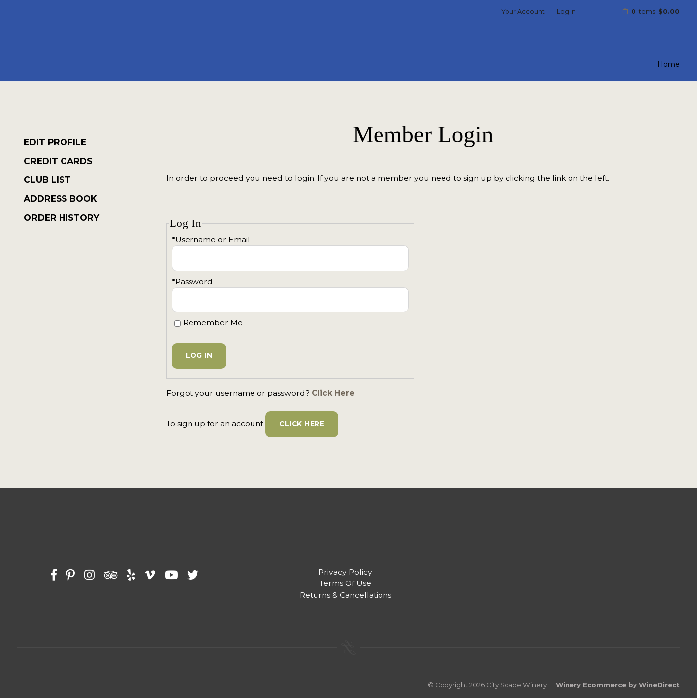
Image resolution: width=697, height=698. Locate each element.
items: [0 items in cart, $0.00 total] (644, 11)
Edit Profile (55, 142)
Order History (61, 217)
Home (668, 64)
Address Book (60, 198)
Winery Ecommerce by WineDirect (618, 685)
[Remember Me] (177, 323)
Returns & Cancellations (345, 595)
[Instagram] (89, 575)
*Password (192, 281)
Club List (47, 179)
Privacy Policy (345, 572)
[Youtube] (171, 575)
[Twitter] (193, 575)
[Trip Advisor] (110, 575)
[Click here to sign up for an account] (301, 424)
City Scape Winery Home (81, 36)
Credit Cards (58, 161)
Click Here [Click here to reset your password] (333, 393)
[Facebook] (54, 575)
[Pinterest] (70, 575)
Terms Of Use (345, 583)
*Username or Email (211, 239)
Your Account (523, 11)
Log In (566, 11)
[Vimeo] (150, 575)
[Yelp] (131, 575)
